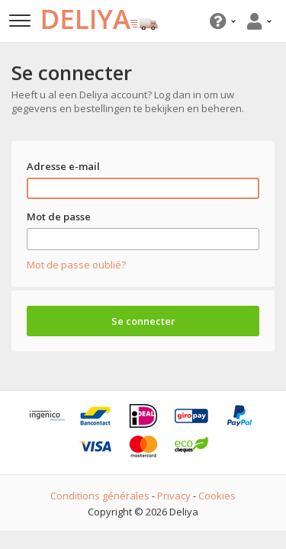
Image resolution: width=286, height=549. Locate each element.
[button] (221, 21)
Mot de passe (59, 216)
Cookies (217, 495)
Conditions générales (99, 495)
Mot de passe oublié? (76, 264)
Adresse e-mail (63, 166)
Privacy (174, 495)
